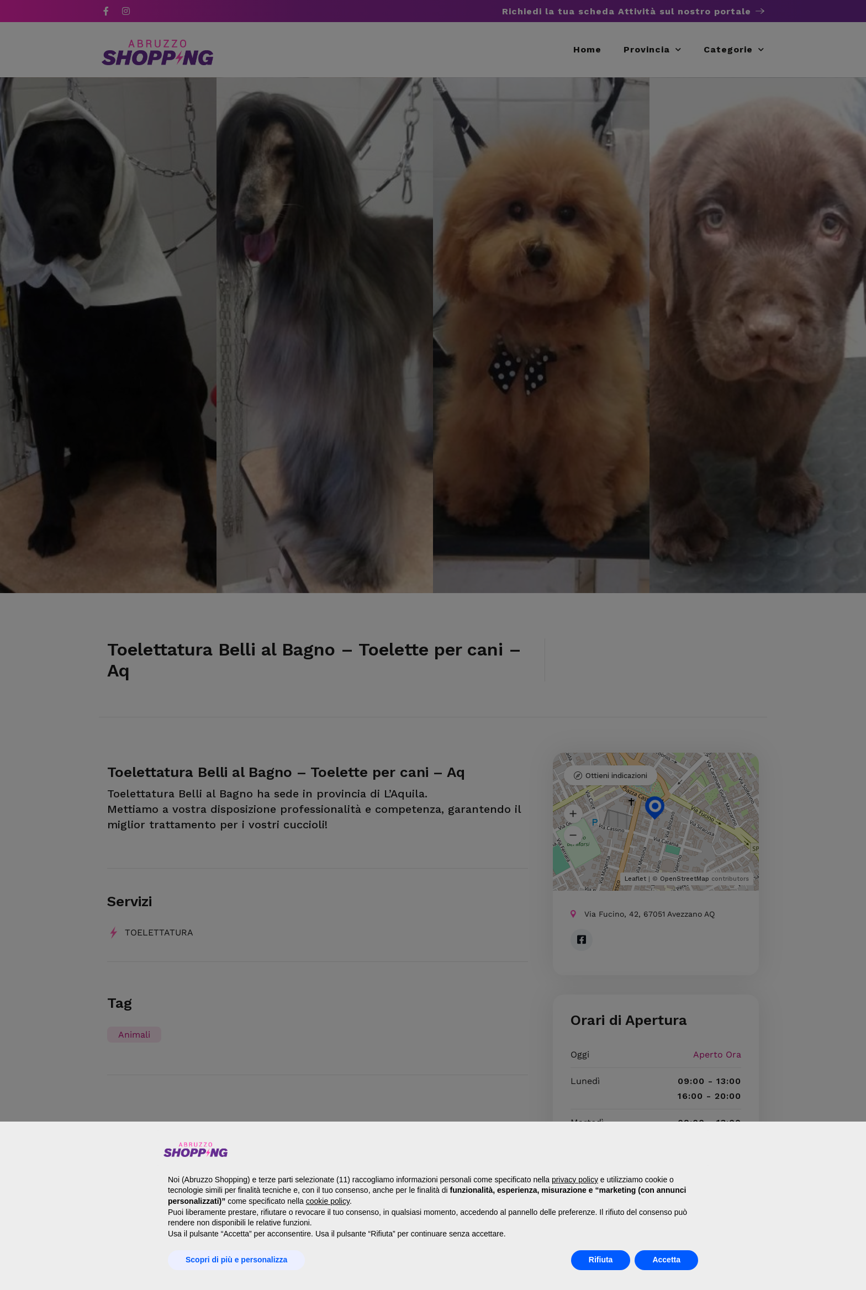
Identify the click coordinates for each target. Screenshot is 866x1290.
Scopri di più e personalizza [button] (236, 1259)
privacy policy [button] (575, 1179)
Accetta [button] (666, 1259)
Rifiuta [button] (601, 1259)
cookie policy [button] (328, 1201)
